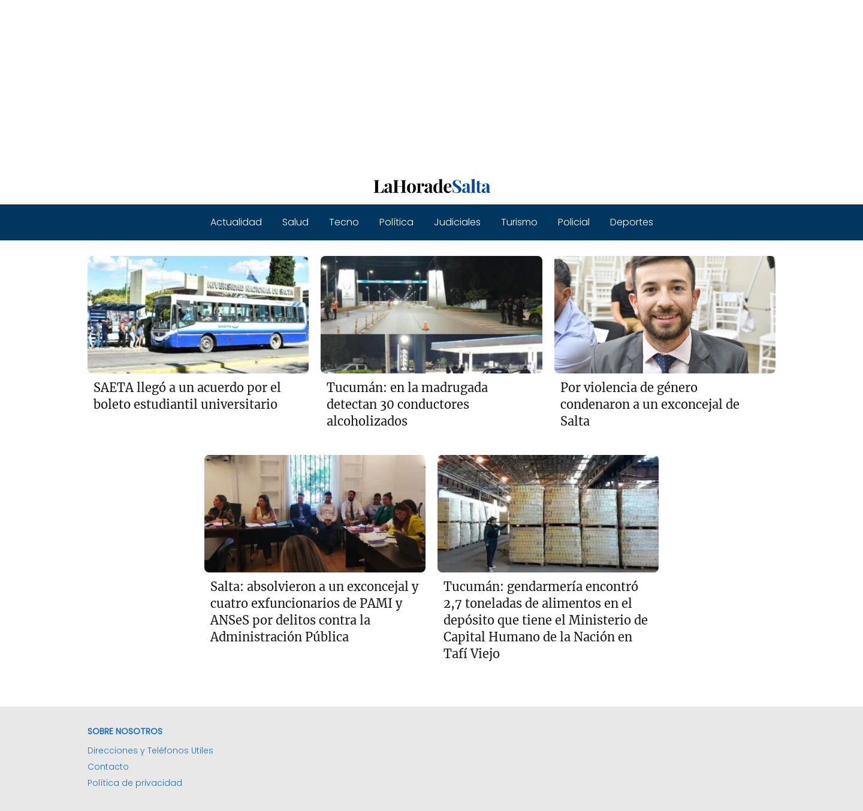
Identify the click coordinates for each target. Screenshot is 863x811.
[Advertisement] (359, 84)
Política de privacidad (134, 783)
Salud (295, 222)
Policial (574, 222)
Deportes (631, 222)
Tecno (344, 222)
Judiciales (457, 222)
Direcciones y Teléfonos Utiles (150, 750)
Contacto (108, 767)
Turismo (519, 222)
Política (396, 222)
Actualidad (236, 222)
